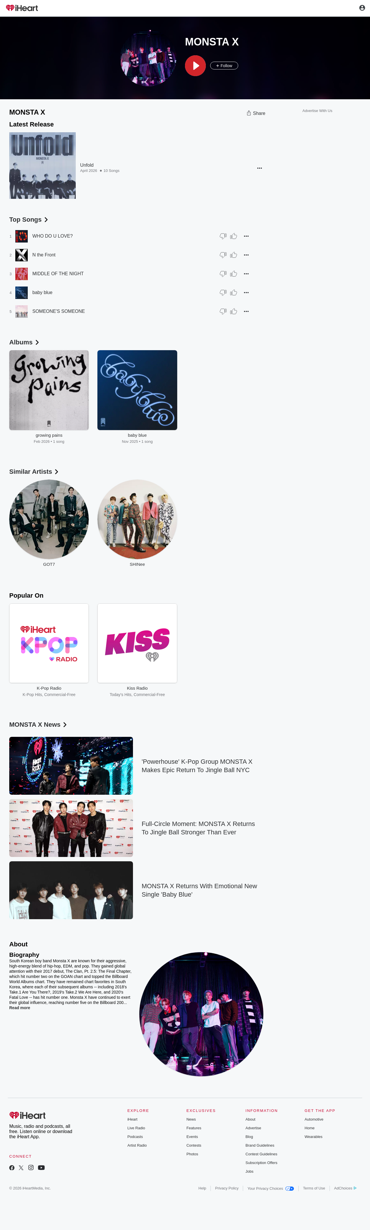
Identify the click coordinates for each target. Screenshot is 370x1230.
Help (202, 1188)
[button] (195, 65)
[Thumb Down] (223, 236)
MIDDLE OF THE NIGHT (58, 273)
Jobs (249, 1171)
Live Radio (136, 1128)
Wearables (314, 1136)
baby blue (42, 292)
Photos (192, 1154)
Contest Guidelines (261, 1154)
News (191, 1119)
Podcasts (135, 1136)
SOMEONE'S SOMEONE (58, 311)
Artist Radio (137, 1145)
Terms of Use (314, 1188)
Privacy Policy (226, 1188)
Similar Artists (34, 471)
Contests (193, 1145)
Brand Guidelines (259, 1145)
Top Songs (29, 219)
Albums (24, 342)
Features (193, 1128)
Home (310, 1128)
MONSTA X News (38, 724)
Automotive (314, 1119)
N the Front (44, 254)
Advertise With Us (317, 111)
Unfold (86, 165)
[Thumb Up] (233, 236)
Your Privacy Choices (270, 1188)
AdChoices (345, 1188)
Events (192, 1136)
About (250, 1119)
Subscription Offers (261, 1163)
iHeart (132, 1119)
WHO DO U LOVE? (52, 236)
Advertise (253, 1128)
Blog (249, 1136)
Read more (19, 1007)
